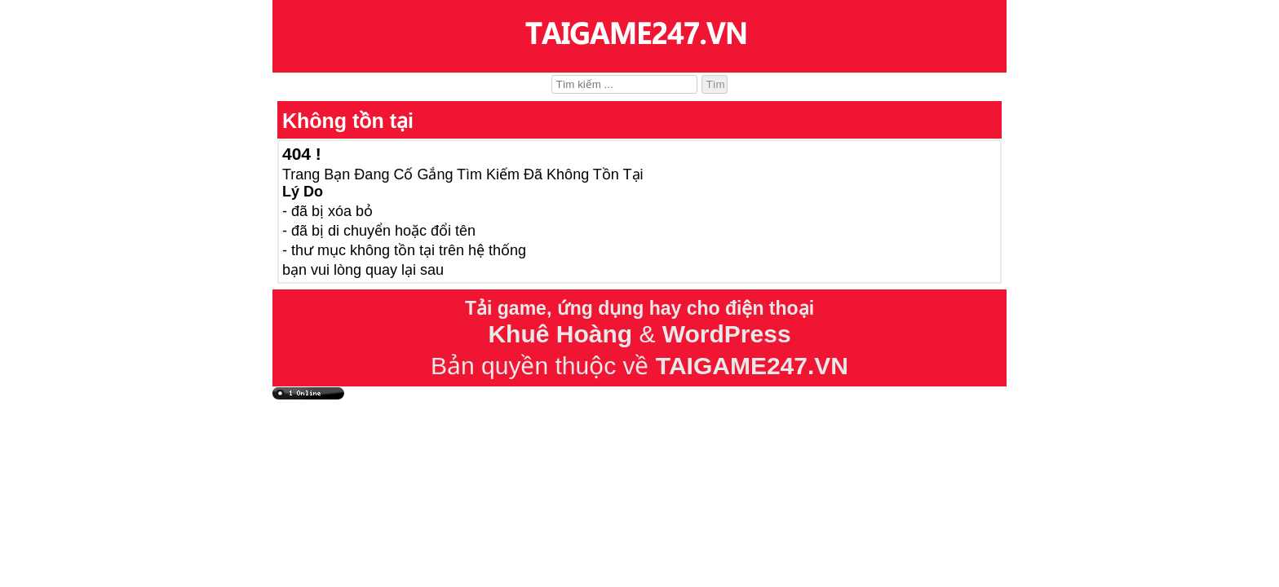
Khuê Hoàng (560, 333)
